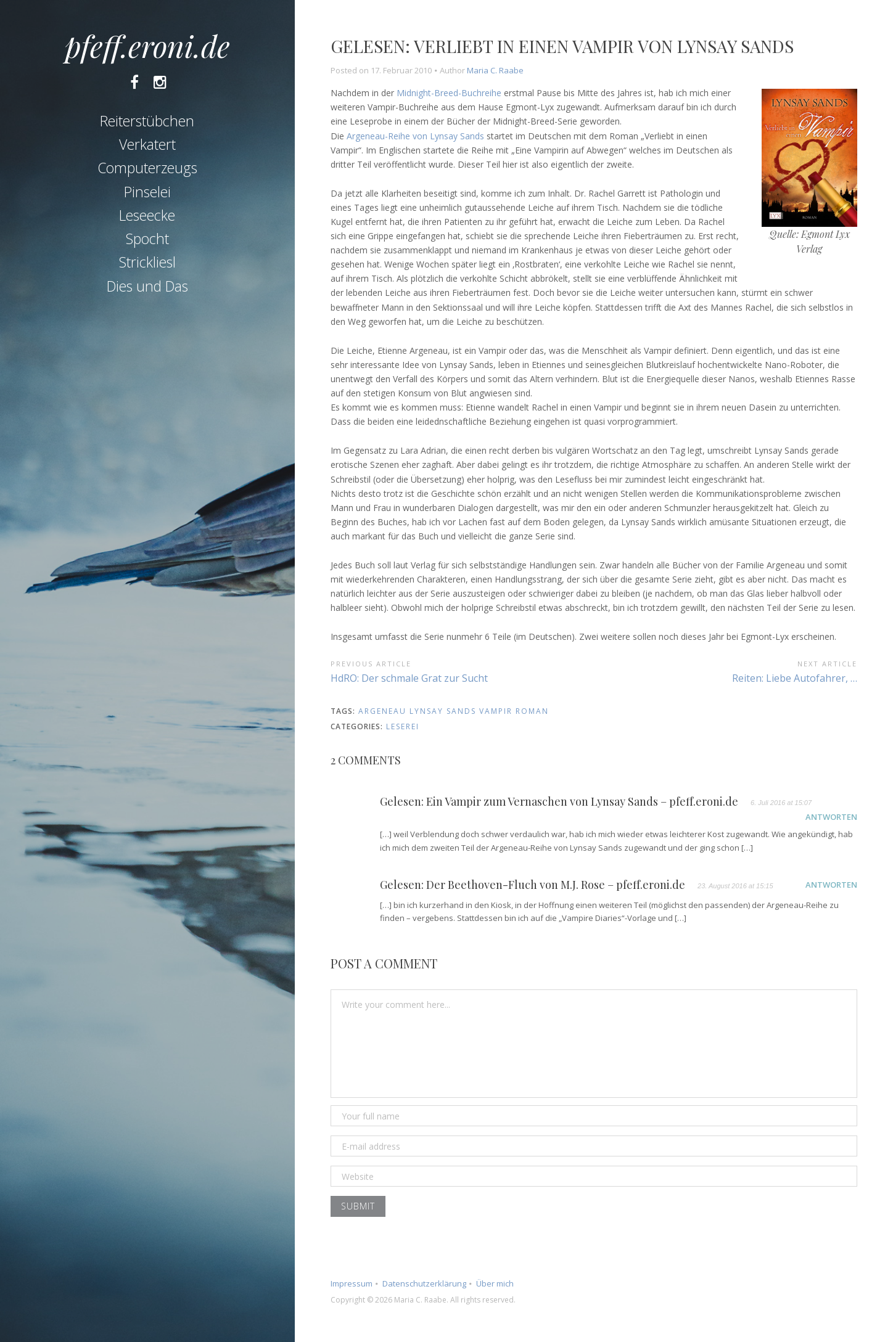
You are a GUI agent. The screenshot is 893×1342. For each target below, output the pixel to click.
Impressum (351, 1283)
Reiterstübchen (147, 121)
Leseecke (147, 215)
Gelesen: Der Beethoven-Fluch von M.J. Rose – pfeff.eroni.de (532, 885)
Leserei (402, 726)
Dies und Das (147, 286)
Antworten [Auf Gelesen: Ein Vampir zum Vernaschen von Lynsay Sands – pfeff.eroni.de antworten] (831, 816)
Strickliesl (147, 262)
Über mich (495, 1283)
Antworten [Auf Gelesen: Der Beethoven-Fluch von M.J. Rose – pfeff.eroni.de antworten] (831, 884)
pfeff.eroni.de (147, 45)
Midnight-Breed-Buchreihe (449, 93)
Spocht (147, 238)
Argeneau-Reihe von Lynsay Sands (415, 136)
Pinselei (147, 192)
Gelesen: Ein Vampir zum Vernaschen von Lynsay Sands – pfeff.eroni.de (559, 802)
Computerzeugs (147, 168)
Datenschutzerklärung (424, 1283)
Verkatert (147, 144)
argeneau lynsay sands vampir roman (453, 711)
